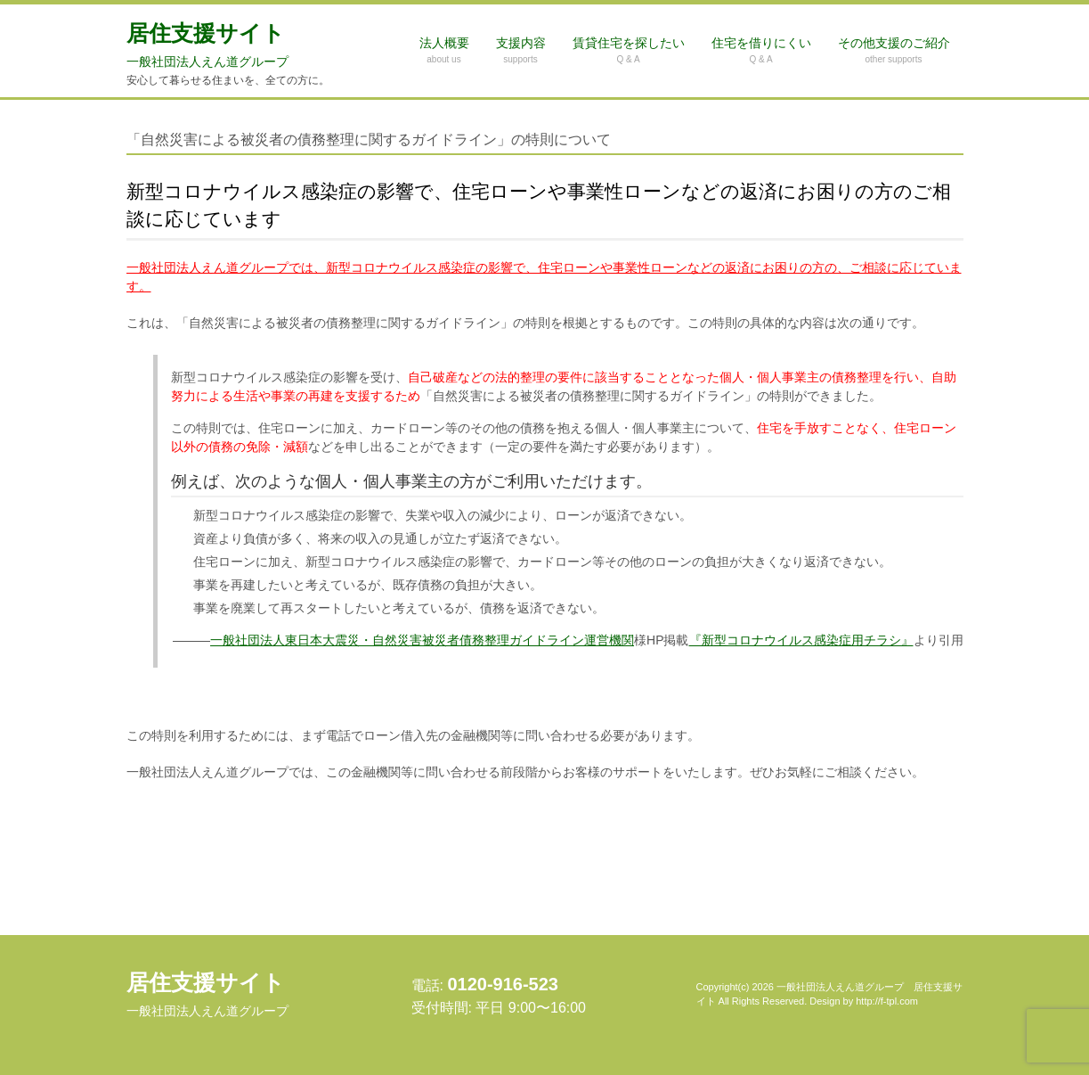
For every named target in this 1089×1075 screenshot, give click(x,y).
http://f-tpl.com (887, 1001)
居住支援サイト (207, 45)
